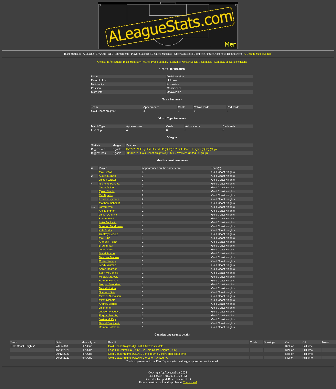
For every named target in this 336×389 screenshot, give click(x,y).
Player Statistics (140, 53)
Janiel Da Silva (108, 214)
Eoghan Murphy (108, 315)
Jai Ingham (105, 307)
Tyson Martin (106, 191)
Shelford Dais (107, 292)
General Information (109, 61)
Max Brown (106, 171)
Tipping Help (234, 53)
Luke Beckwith (107, 222)
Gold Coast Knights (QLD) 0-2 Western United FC (138, 357)
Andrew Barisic (108, 303)
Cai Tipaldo (106, 195)
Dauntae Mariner (109, 257)
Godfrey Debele (108, 234)
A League (88, 53)
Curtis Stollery (107, 261)
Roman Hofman (108, 280)
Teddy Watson (107, 265)
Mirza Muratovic (108, 276)
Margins (175, 61)
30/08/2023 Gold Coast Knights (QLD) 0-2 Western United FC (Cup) (167, 152)
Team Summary (132, 61)
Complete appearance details (230, 61)
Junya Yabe (106, 249)
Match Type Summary (155, 61)
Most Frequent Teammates (197, 61)
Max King (104, 237)
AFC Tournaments (118, 53)
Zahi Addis (105, 230)
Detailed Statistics (161, 53)
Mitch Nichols (107, 299)
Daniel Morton (107, 288)
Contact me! (190, 382)
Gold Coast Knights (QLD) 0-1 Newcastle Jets (135, 346)
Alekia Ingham (107, 210)
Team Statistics (72, 53)
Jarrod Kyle (106, 206)
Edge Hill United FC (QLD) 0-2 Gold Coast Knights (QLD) (142, 349)
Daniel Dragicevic (109, 323)
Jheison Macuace (109, 311)
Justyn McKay (107, 319)
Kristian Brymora (109, 199)
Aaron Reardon (108, 268)
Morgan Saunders (109, 284)
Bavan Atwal (106, 218)
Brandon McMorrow (111, 226)
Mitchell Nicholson (110, 296)
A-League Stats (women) (258, 53)
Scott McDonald (108, 272)
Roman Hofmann (109, 327)
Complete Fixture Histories (209, 53)
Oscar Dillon (106, 187)
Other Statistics (183, 53)
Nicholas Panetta (109, 183)
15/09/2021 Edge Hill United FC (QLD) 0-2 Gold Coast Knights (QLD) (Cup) (171, 149)
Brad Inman (106, 245)
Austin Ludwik (107, 175)
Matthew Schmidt (109, 203)
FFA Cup (101, 53)
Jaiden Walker (107, 179)
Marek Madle (107, 253)
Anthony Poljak (108, 241)
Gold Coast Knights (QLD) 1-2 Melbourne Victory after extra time (147, 353)
